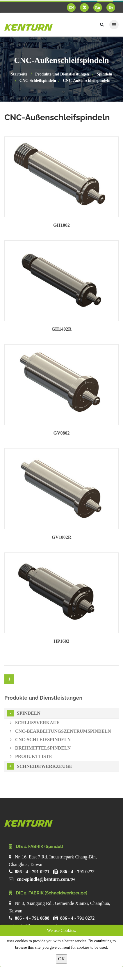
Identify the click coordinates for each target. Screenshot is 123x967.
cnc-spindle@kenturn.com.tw (46, 879)
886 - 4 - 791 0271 (32, 871)
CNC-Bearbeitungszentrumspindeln (60, 731)
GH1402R (61, 329)
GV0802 (62, 433)
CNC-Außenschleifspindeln (86, 80)
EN (71, 7)
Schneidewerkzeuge (39, 766)
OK (61, 958)
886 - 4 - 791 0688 (32, 918)
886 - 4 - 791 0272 (77, 871)
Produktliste (31, 756)
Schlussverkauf (34, 722)
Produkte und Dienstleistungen (62, 74)
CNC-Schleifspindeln (37, 80)
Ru (97, 7)
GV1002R (62, 537)
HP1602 (61, 641)
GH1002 (61, 225)
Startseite (19, 74)
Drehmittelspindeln (40, 747)
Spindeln (104, 74)
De (110, 7)
